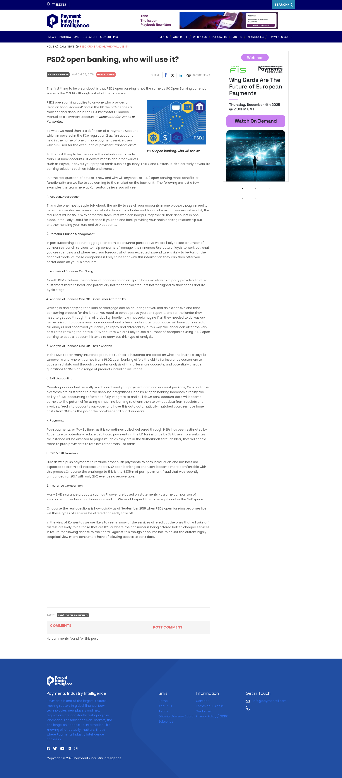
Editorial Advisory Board (176, 716)
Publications (69, 37)
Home (163, 701)
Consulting (109, 37)
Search (284, 4)
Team (163, 711)
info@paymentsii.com (266, 701)
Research (90, 37)
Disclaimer (204, 711)
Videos (237, 37)
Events (163, 37)
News (52, 37)
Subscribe (166, 721)
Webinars (200, 37)
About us (165, 706)
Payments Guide (280, 37)
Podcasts (219, 37)
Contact (202, 701)
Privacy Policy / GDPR (212, 716)
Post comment (168, 627)
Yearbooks (256, 37)
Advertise (180, 37)
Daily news (106, 74)
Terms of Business (210, 706)
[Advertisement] (128, 573)
